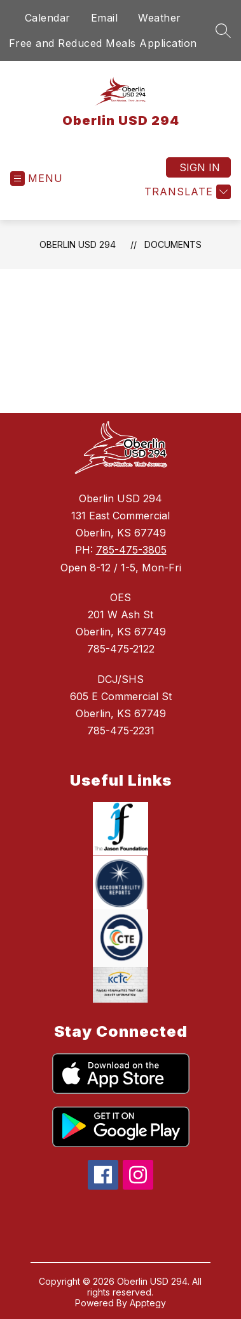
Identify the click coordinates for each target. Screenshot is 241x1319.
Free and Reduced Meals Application (103, 43)
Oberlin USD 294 (77, 244)
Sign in (199, 167)
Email (104, 17)
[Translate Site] (186, 192)
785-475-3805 (131, 549)
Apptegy (148, 1302)
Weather (159, 17)
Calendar (48, 17)
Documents (173, 244)
